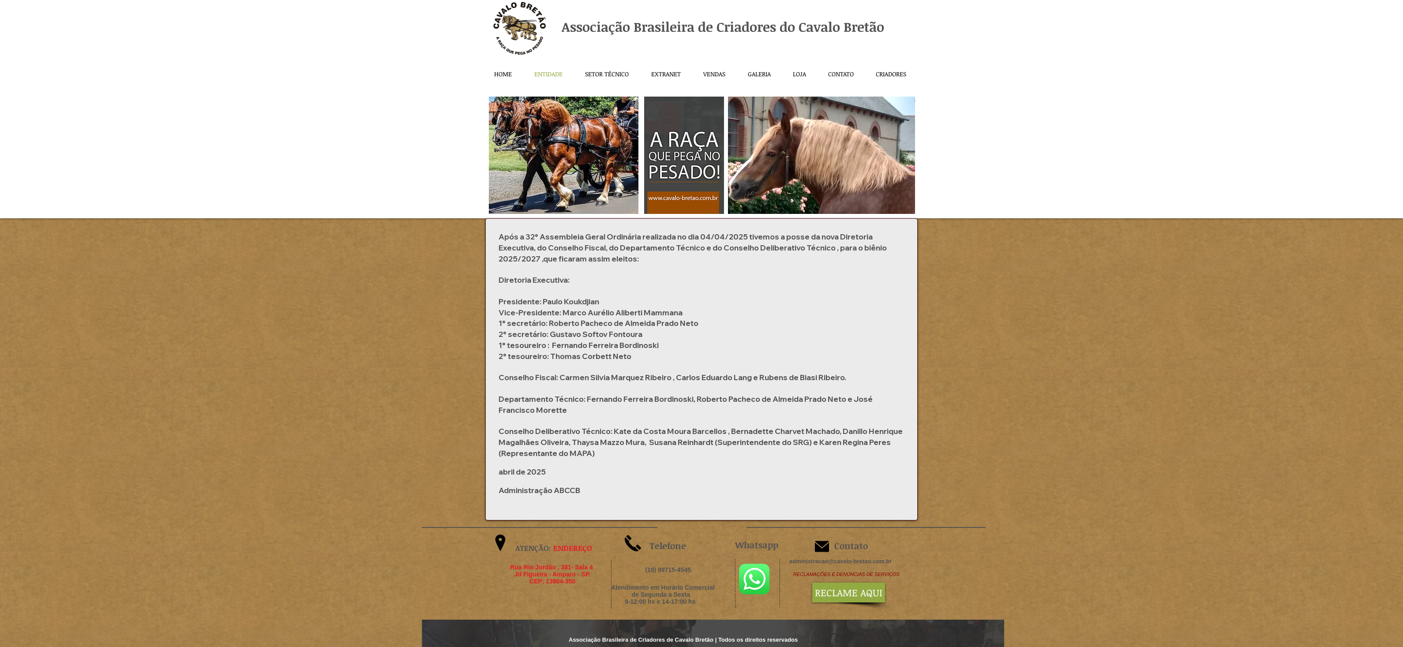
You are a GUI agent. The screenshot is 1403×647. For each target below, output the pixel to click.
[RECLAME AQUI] (848, 592)
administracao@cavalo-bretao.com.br (840, 561)
